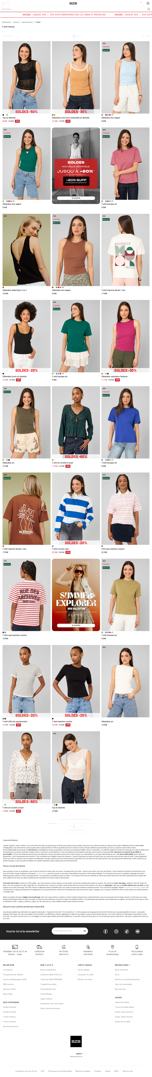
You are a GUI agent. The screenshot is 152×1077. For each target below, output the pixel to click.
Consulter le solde (86, 975)
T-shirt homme (9, 1022)
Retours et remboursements (127, 979)
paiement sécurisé (88, 950)
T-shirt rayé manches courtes (15, 635)
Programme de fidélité (13, 975)
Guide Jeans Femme (124, 1017)
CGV (42, 1071)
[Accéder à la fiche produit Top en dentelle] (27, 77)
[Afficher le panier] (148, 3)
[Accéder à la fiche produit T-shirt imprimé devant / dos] (125, 250)
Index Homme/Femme (50, 1008)
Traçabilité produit (49, 984)
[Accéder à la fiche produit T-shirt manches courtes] (76, 681)
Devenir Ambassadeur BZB (15, 979)
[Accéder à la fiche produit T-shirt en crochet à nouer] (76, 422)
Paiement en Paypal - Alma (15, 950)
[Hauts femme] (27, 22)
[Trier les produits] (144, 35)
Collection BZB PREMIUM (51, 979)
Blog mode (8, 994)
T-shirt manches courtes (62, 721)
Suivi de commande (123, 984)
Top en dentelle (9, 118)
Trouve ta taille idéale (124, 1007)
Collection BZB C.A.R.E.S (51, 975)
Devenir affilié (9, 989)
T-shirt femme (9, 1017)
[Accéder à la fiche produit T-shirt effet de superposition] (27, 681)
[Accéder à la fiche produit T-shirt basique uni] (125, 163)
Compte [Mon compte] (139, 3)
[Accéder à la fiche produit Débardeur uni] (27, 422)
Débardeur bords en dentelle (15, 376)
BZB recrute (8, 984)
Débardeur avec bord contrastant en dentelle (70, 118)
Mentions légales (83, 1071)
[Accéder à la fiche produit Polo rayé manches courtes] (125, 509)
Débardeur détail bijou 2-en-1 (15, 290)
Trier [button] (147, 36)
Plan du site (128, 1071)
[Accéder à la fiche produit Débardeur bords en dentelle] (27, 336)
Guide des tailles (122, 1002)
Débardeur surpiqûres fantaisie (114, 376)
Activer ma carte (85, 979)
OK (84, 931)
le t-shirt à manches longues (135, 887)
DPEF (116, 1071)
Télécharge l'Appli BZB (137, 950)
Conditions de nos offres (26, 1071)
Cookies (97, 1071)
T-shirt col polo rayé (60, 549)
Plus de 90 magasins (112, 950)
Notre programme (48, 970)
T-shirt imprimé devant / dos (113, 290)
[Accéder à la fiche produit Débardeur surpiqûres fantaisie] (125, 336)
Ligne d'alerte (46, 999)
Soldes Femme (9, 1007)
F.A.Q (117, 975)
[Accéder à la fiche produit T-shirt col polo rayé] (76, 509)
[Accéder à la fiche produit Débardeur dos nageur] (125, 77)
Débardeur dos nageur (110, 118)
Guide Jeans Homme (124, 1012)
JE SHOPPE (76, 198)
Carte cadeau (84, 970)
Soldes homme (9, 1012)
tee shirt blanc (41, 873)
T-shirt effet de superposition (15, 721)
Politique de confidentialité (60, 1071)
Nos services (120, 989)
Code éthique (46, 994)
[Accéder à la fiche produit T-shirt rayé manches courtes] (27, 595)
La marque (8, 970)
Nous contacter (121, 970)
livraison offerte (39, 950)
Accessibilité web (48, 989)
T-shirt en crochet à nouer (62, 463)
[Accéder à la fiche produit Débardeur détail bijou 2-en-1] (27, 250)
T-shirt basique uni (109, 204)
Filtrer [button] (8, 36)
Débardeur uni (8, 463)
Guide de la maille (122, 1022)
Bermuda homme (10, 1026)
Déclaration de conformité (52, 1004)
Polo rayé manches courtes (112, 549)
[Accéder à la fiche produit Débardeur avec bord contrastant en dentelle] (76, 77)
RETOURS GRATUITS (63, 950)
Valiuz (107, 1071)
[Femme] (16, 22)
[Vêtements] (6, 22)
